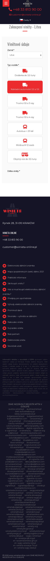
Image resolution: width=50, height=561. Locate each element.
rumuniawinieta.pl (13, 464)
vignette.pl (10, 485)
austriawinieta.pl (34, 409)
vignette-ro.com (16, 483)
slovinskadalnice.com (15, 469)
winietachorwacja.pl (34, 507)
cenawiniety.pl (36, 418)
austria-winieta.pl (16, 409)
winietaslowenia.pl (14, 521)
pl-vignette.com (36, 459)
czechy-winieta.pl (16, 423)
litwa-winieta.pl (17, 442)
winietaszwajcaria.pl (35, 521)
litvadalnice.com (30, 440)
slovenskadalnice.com (34, 466)
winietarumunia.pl (33, 517)
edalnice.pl (13, 433)
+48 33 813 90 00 (25, 9)
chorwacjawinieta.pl (32, 421)
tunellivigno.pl (16, 476)
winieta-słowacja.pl (33, 495)
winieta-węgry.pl (33, 497)
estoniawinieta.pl (37, 435)
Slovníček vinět (14, 346)
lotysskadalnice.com (25, 450)
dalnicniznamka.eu (15, 428)
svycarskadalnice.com (15, 473)
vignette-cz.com (34, 478)
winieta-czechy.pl (34, 493)
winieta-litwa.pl (15, 495)
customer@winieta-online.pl (25, 14)
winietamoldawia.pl (15, 514)
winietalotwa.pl (33, 512)
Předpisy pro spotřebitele (19, 298)
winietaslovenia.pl (15, 519)
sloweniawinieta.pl (34, 471)
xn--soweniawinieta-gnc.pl (25, 540)
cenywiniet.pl (15, 421)
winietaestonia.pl (34, 509)
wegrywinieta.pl (37, 490)
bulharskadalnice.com (17, 418)
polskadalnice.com (14, 462)
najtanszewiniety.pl (35, 457)
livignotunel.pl (15, 445)
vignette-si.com (34, 483)
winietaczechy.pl (16, 509)
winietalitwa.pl (16, 512)
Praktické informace (17, 277)
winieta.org (16, 500)
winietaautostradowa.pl (25, 505)
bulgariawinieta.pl (35, 416)
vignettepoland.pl (26, 485)
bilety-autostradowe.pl (25, 414)
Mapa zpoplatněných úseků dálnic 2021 (26, 271)
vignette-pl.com (15, 481)
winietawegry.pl (34, 524)
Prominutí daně (15, 310)
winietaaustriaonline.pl (25, 502)
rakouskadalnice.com (35, 462)
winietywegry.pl (14, 533)
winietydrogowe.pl (25, 529)
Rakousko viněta (15, 322)
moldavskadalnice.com (25, 454)
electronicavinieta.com (31, 433)
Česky (25, 20)
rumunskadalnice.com (34, 464)
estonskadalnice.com (19, 438)
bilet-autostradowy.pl (25, 411)
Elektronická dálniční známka (21, 265)
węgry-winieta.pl (33, 536)
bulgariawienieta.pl (15, 416)
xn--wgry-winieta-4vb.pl (25, 543)
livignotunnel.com (32, 445)
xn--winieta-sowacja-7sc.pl (25, 545)
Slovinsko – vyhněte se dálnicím (22, 316)
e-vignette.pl (11, 430)
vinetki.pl (41, 485)
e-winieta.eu (25, 430)
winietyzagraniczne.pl (33, 533)
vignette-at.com (32, 476)
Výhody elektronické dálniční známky (25, 304)
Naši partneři (13, 334)
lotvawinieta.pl (16, 447)
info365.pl (16, 440)
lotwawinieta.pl (33, 447)
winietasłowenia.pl (16, 524)
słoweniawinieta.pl (36, 473)
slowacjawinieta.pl (15, 471)
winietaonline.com (35, 514)
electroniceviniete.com (16, 435)
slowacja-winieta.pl (36, 469)
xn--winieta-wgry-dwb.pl (25, 548)
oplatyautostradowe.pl (16, 459)
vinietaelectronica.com (25, 488)
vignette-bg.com (16, 478)
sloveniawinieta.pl (13, 466)
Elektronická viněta (16, 340)
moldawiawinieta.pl (15, 457)
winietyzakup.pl (16, 536)
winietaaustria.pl (31, 500)
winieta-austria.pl (15, 493)
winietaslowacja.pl (34, 519)
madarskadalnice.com (25, 452)
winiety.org (33, 526)
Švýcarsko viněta (15, 328)
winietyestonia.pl (37, 531)
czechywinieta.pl (34, 423)
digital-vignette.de (34, 428)
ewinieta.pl (36, 438)
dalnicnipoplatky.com (34, 426)
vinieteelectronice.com (16, 490)
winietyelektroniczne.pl (16, 531)
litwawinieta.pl (33, 442)
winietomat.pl (18, 526)
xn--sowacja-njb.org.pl (25, 538)
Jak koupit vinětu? (16, 283)
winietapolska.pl (15, 517)
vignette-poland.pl (33, 481)
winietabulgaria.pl (15, 507)
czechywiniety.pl (13, 426)
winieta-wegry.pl (16, 497)
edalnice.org (39, 430)
